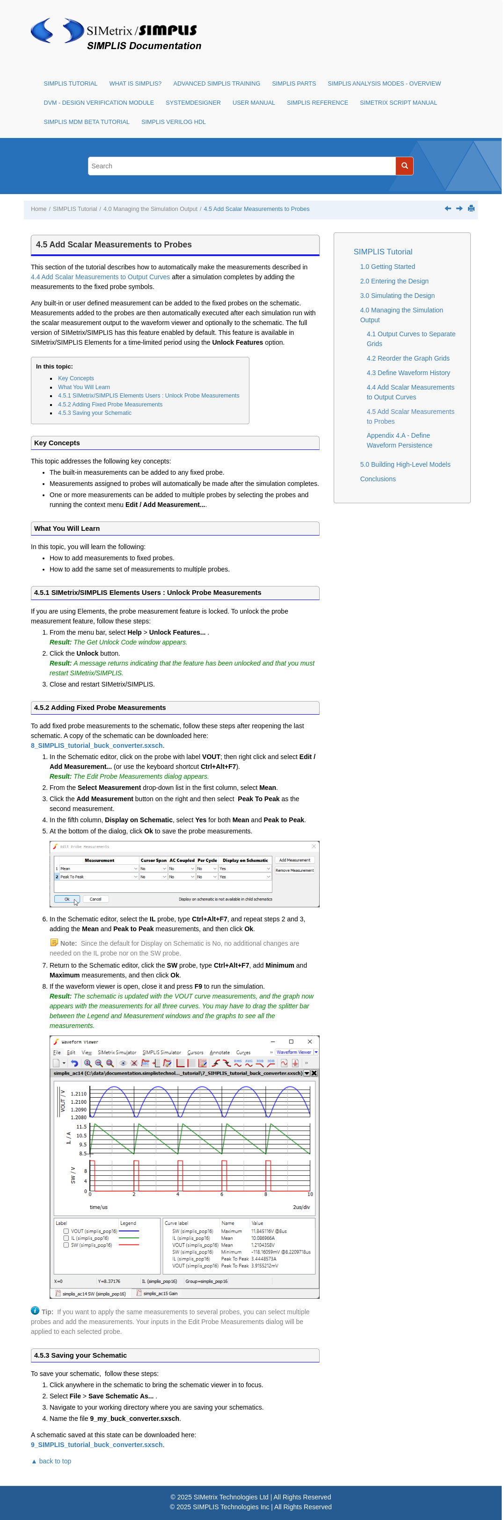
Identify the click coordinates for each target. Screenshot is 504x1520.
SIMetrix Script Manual (398, 103)
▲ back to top (51, 1461)
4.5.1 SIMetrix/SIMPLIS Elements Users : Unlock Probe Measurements (148, 395)
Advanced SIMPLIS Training (217, 83)
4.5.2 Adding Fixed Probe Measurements (110, 404)
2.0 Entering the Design (394, 281)
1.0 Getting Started (388, 266)
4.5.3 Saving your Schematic (94, 413)
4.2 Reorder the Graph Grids (408, 358)
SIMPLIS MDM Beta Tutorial (87, 122)
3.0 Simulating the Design (397, 295)
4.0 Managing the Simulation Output (150, 209)
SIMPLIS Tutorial (71, 83)
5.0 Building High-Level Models (405, 464)
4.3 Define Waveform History (408, 372)
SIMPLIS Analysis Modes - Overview (384, 83)
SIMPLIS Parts (294, 83)
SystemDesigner (193, 103)
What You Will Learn (84, 387)
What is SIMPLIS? (136, 83)
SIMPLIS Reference (317, 103)
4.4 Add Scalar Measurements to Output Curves (100, 277)
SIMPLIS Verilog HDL (173, 122)
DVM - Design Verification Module (99, 103)
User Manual (254, 103)
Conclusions (378, 479)
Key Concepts (76, 378)
